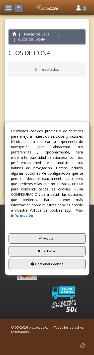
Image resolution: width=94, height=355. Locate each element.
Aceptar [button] (47, 238)
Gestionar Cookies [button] (47, 264)
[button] (47, 8)
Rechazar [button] (47, 251)
